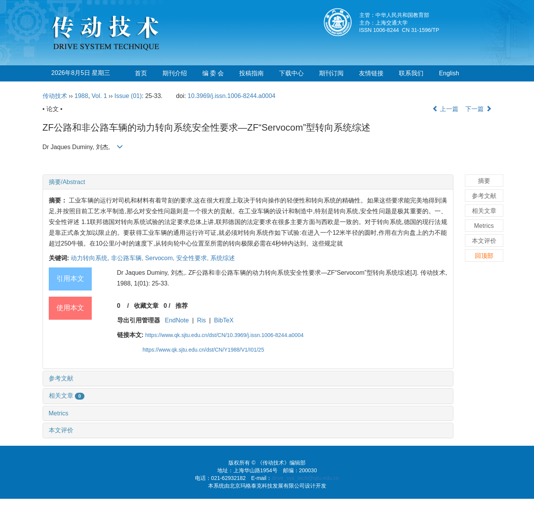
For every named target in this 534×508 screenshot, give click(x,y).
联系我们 (411, 73)
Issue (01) (128, 96)
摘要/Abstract (67, 182)
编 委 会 (213, 73)
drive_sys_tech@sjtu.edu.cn (305, 478)
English (449, 73)
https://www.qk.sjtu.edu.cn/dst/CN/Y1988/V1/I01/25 (203, 350)
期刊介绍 (174, 73)
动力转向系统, (91, 258)
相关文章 (66, 395)
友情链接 (371, 73)
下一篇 (478, 109)
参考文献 (61, 378)
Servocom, (160, 258)
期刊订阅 (331, 73)
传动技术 (55, 96)
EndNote (177, 320)
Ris (201, 320)
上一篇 (445, 109)
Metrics (59, 413)
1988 (81, 96)
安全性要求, (193, 258)
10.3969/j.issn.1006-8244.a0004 (232, 96)
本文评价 (61, 430)
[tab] (248, 182)
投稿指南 (251, 73)
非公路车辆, (128, 258)
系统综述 (222, 258)
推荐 (181, 305)
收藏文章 (146, 305)
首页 (141, 73)
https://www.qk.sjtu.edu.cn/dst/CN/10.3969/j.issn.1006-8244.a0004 (224, 335)
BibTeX (224, 320)
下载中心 (291, 73)
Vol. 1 (99, 96)
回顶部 (484, 255)
